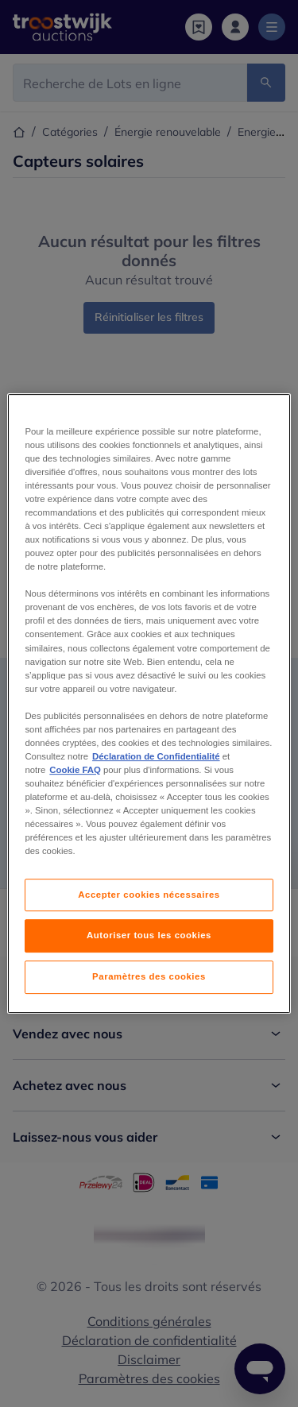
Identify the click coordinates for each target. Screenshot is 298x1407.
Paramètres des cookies (149, 976)
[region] (148, 704)
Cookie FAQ (74, 770)
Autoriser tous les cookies (149, 936)
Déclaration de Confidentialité (156, 756)
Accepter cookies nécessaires (148, 894)
